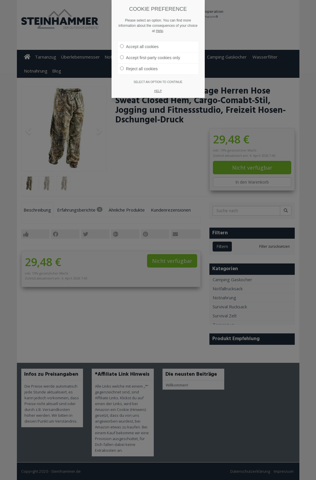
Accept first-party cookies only (150, 48)
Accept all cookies (139, 37)
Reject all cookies (139, 59)
